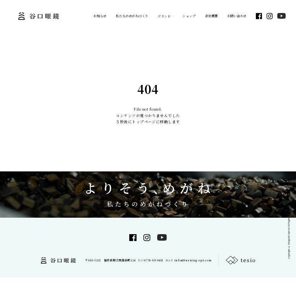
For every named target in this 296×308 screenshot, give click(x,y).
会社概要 (211, 15)
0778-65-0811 (153, 260)
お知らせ (99, 15)
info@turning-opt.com (193, 260)
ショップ (188, 15)
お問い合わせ (237, 15)
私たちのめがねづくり (132, 15)
